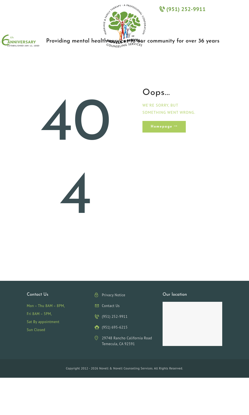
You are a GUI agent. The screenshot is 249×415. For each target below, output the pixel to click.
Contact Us (111, 305)
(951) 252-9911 (182, 9)
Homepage (162, 126)
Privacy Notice (113, 295)
